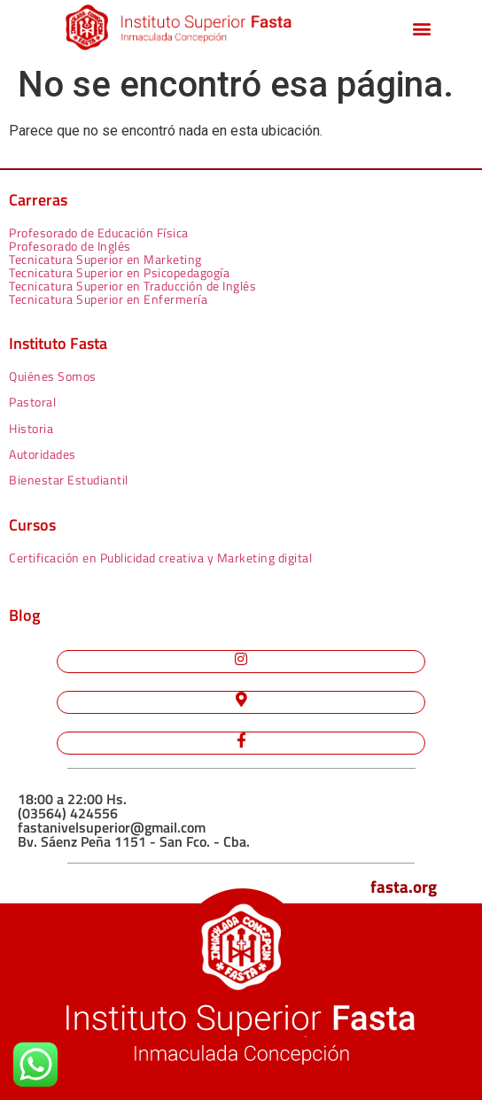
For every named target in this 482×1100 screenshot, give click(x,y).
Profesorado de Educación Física (99, 232)
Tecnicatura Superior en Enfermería (108, 299)
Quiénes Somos (53, 376)
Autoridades (42, 454)
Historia (31, 428)
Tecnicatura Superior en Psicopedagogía (119, 272)
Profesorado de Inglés (70, 245)
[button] (422, 28)
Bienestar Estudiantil (68, 479)
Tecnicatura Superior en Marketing (105, 259)
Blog (24, 615)
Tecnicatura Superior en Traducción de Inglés (132, 285)
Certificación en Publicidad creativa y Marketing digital (160, 557)
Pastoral (32, 401)
